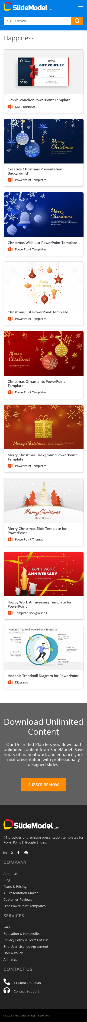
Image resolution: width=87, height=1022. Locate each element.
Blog (6, 880)
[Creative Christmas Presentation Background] (44, 141)
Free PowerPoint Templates (24, 906)
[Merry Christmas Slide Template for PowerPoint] (44, 500)
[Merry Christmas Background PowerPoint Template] (44, 427)
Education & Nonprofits (21, 933)
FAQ (6, 927)
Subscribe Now (43, 784)
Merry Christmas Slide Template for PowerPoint (37, 530)
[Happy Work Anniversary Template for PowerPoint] (44, 574)
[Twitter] (12, 853)
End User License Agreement (25, 946)
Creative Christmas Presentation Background (35, 171)
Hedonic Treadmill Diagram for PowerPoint (43, 675)
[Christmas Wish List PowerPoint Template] (44, 214)
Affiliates (10, 959)
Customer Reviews (17, 899)
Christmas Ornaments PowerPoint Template (36, 383)
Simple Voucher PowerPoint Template (39, 100)
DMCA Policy (13, 953)
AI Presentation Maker (20, 893)
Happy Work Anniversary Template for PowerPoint (39, 604)
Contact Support (26, 991)
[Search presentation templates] (77, 21)
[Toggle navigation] (80, 6)
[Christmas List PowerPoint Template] (44, 284)
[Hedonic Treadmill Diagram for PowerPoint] (44, 647)
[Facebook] (19, 853)
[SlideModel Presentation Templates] (28, 6)
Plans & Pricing (15, 886)
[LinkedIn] (5, 853)
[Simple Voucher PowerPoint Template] (44, 72)
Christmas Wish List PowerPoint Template (42, 242)
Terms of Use (38, 940)
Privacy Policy (13, 940)
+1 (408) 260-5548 (27, 982)
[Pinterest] (26, 853)
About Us (10, 873)
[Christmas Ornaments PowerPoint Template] (44, 353)
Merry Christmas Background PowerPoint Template (42, 457)
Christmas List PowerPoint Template (38, 312)
